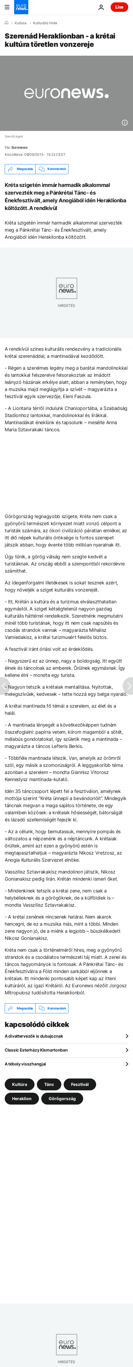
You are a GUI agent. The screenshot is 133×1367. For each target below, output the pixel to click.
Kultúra (21, 23)
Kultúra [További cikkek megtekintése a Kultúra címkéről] (19, 1084)
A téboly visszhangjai (25, 1063)
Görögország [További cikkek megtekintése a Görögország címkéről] (62, 1098)
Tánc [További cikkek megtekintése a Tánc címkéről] (49, 1084)
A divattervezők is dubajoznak (34, 1036)
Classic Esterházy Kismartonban (36, 1049)
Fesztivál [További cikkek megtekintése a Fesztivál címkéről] (80, 1084)
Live (119, 6)
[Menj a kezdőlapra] (21, 7)
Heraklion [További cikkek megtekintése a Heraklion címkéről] (22, 1098)
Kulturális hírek (45, 23)
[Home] (6, 23)
